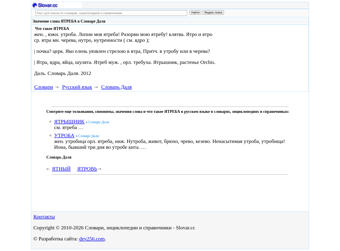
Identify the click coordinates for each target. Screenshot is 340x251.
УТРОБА (64, 135)
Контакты (44, 216)
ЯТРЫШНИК (69, 121)
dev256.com (92, 238)
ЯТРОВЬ (87, 169)
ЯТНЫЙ (61, 169)
